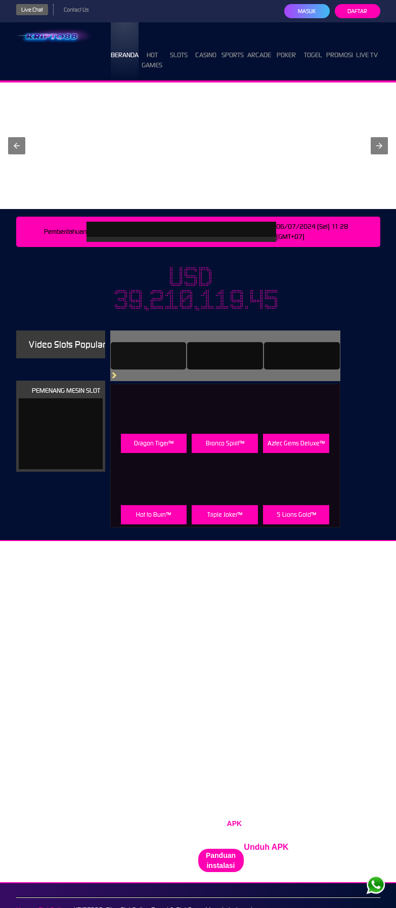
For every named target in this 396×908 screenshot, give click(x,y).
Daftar (357, 11)
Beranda (125, 45)
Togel (313, 45)
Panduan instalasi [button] (221, 860)
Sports (233, 45)
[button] (16, 145)
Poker (286, 45)
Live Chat (32, 9)
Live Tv (367, 45)
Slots (179, 45)
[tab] (149, 355)
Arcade (259, 45)
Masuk (307, 11)
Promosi (339, 45)
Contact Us (76, 9)
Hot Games (152, 50)
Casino (205, 45)
